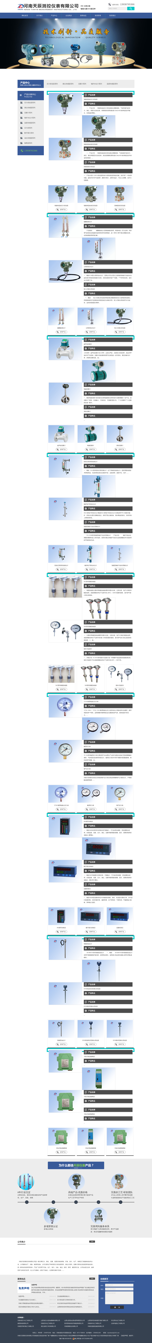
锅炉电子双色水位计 (90, 565)
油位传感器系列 (29, 138)
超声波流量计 (61, 445)
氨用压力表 (90, 805)
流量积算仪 (119, 927)
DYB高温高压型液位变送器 (90, 1040)
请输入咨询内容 (119, 1297)
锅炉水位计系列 (96, 84)
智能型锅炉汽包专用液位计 (120, 565)
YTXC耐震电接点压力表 (61, 805)
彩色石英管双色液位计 (61, 565)
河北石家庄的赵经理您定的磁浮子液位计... (70, 1303)
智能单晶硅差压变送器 (90, 205)
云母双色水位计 (90, 328)
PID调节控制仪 (61, 927)
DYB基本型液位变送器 (120, 1040)
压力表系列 (28, 128)
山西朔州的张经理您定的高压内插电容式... (70, 1307)
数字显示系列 (29, 133)
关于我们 (39, 15)
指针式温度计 (120, 685)
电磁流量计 (90, 445)
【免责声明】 (124, 1335)
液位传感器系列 (68, 84)
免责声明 (34, 1285)
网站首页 (25, 15)
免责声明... (22, 1296)
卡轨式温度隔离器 (119, 1148)
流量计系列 (82, 84)
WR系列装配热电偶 (91, 685)
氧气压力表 (119, 805)
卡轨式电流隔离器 (61, 1148)
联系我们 (112, 15)
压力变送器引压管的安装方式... (66, 1300)
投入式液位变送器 (119, 328)
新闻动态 (83, 15)
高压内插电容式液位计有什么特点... (29, 1307)
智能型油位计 (61, 1040)
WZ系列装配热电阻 (61, 685)
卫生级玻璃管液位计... (64, 1296)
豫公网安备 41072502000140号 (83, 1339)
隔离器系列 (28, 143)
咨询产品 (63, 209)
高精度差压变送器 (119, 205)
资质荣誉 (98, 15)
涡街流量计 (119, 445)
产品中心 (54, 15)
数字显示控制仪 (90, 927)
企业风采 (69, 15)
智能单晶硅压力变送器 (61, 205)
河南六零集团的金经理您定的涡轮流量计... (31, 1303)
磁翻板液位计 (61, 328)
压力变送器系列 (52, 84)
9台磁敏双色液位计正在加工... (28, 1300)
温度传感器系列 (112, 84)
